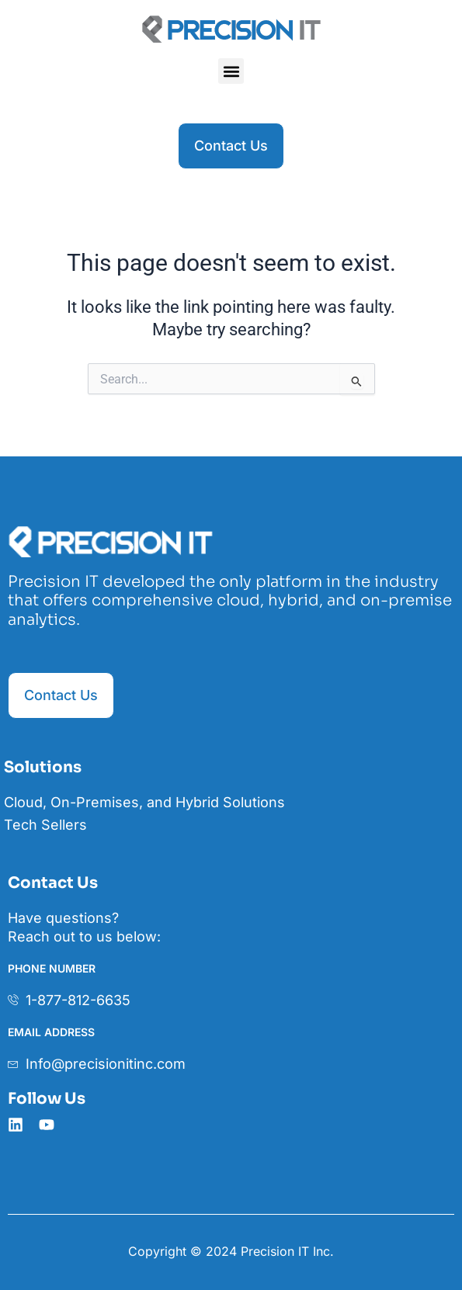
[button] (231, 71)
